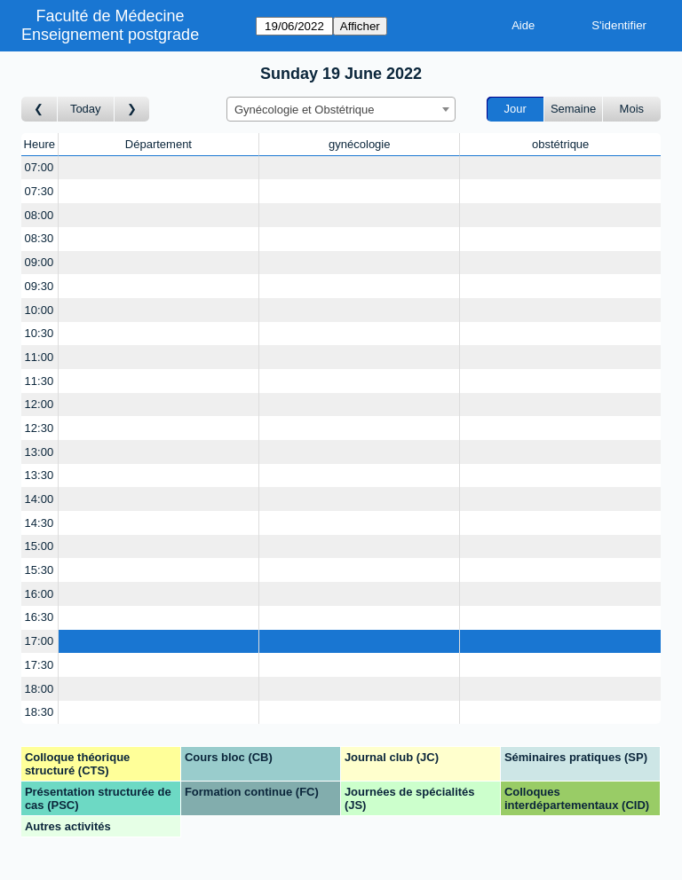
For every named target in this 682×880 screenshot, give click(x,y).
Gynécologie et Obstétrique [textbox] (304, 109)
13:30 (39, 475)
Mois (632, 108)
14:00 (39, 499)
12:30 (39, 428)
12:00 (39, 404)
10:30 (39, 333)
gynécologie (359, 144)
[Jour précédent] (39, 109)
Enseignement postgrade (110, 34)
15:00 (39, 546)
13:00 (39, 452)
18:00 (39, 688)
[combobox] (341, 109)
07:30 (39, 191)
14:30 (39, 523)
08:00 (39, 215)
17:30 (39, 665)
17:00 (39, 641)
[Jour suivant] (132, 109)
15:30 (39, 570)
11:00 (39, 357)
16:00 (39, 594)
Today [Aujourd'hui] (85, 108)
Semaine (573, 108)
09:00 (39, 262)
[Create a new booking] (159, 168)
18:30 (39, 712)
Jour (515, 108)
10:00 (39, 310)
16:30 (39, 617)
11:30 (39, 381)
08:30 (39, 238)
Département (158, 144)
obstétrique (560, 144)
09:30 (39, 286)
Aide (523, 25)
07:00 (39, 167)
